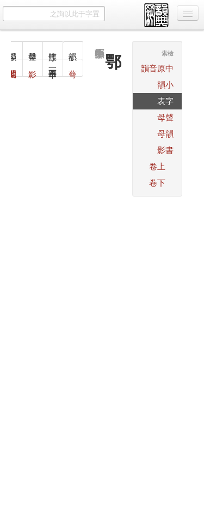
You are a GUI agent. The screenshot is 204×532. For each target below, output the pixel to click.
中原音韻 (157, 68)
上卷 (157, 166)
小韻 (165, 84)
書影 (165, 150)
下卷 (157, 182)
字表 (165, 101)
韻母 (165, 133)
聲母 (165, 117)
